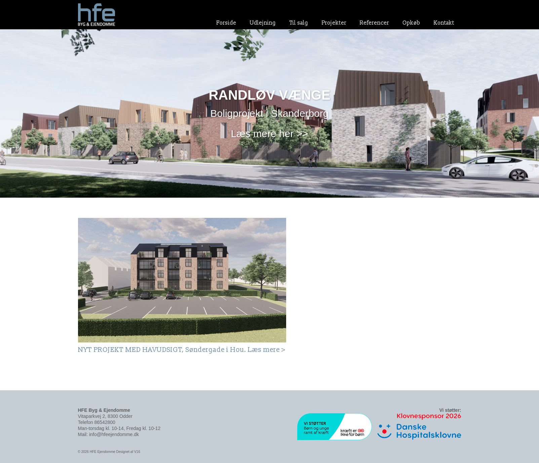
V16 (137, 452)
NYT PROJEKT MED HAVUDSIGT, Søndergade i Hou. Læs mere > (182, 350)
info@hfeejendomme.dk (114, 434)
